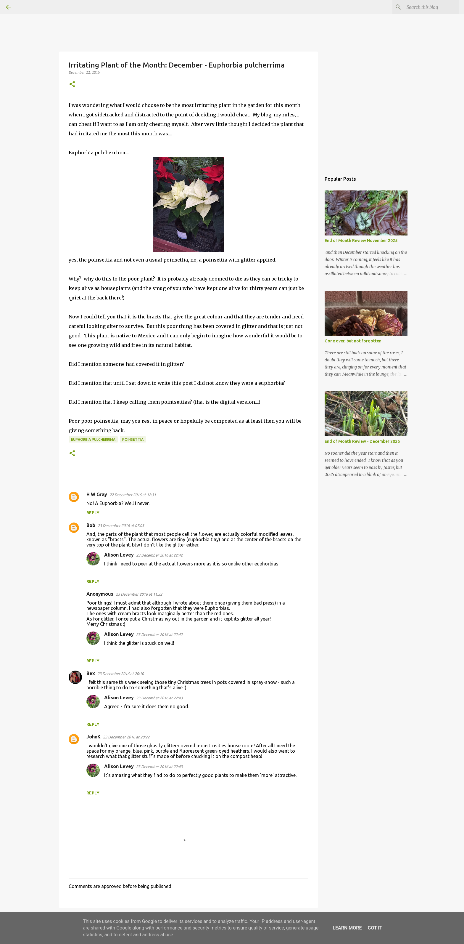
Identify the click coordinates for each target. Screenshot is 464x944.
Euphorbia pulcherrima (93, 439)
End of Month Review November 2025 (361, 240)
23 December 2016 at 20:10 (120, 673)
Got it (375, 928)
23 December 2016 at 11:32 (139, 594)
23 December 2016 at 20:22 (126, 737)
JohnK (93, 736)
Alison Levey (119, 554)
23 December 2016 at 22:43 (159, 698)
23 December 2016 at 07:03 (121, 525)
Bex (90, 673)
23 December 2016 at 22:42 (159, 555)
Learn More (347, 928)
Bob (90, 525)
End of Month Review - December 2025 (362, 441)
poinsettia (133, 439)
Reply (92, 512)
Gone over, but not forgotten (353, 341)
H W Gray (96, 494)
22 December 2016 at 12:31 (132, 495)
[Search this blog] (428, 7)
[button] (72, 85)
